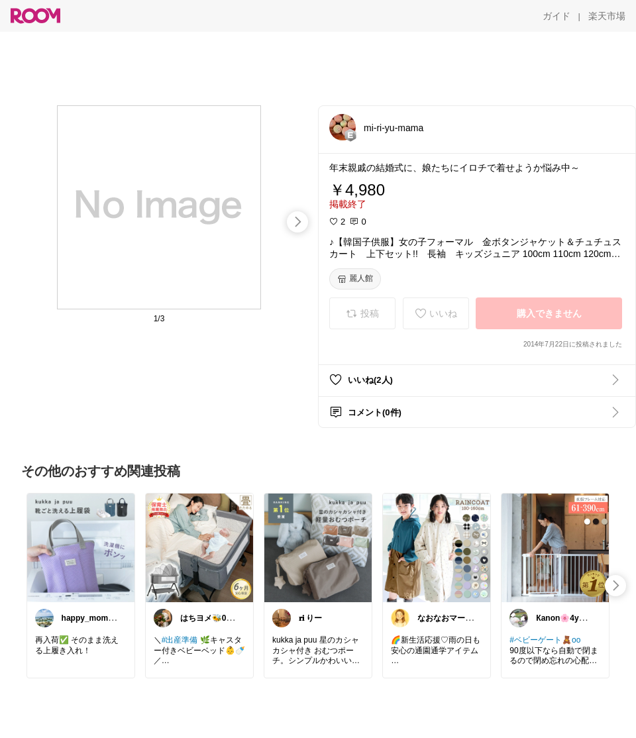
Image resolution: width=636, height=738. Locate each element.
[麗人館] (355, 279)
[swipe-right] (297, 222)
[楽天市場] (606, 16)
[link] (80, 547)
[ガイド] (556, 16)
